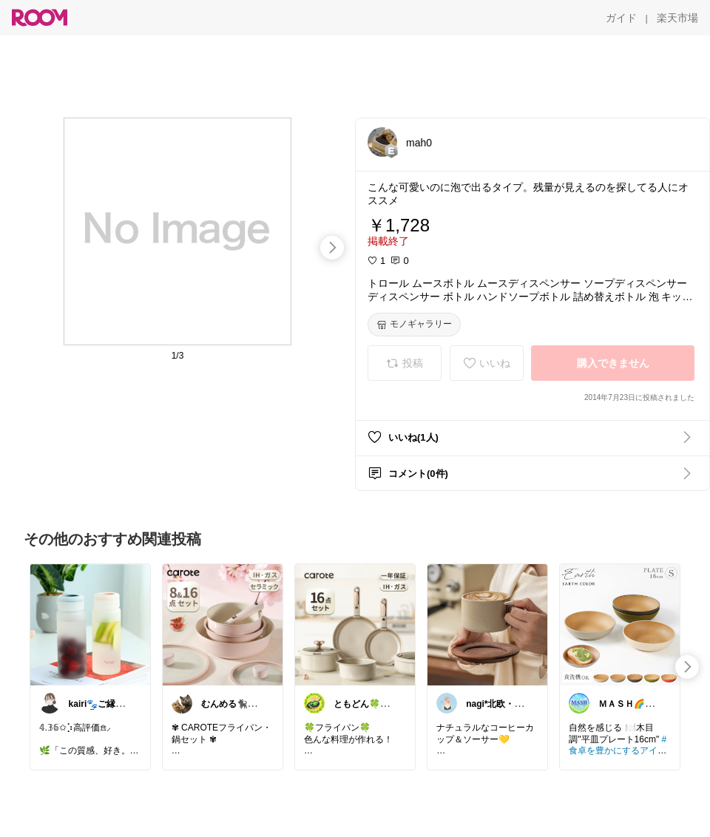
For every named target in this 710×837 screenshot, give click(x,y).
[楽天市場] (677, 17)
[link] (90, 624)
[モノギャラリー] (414, 324)
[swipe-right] (332, 248)
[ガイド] (621, 17)
